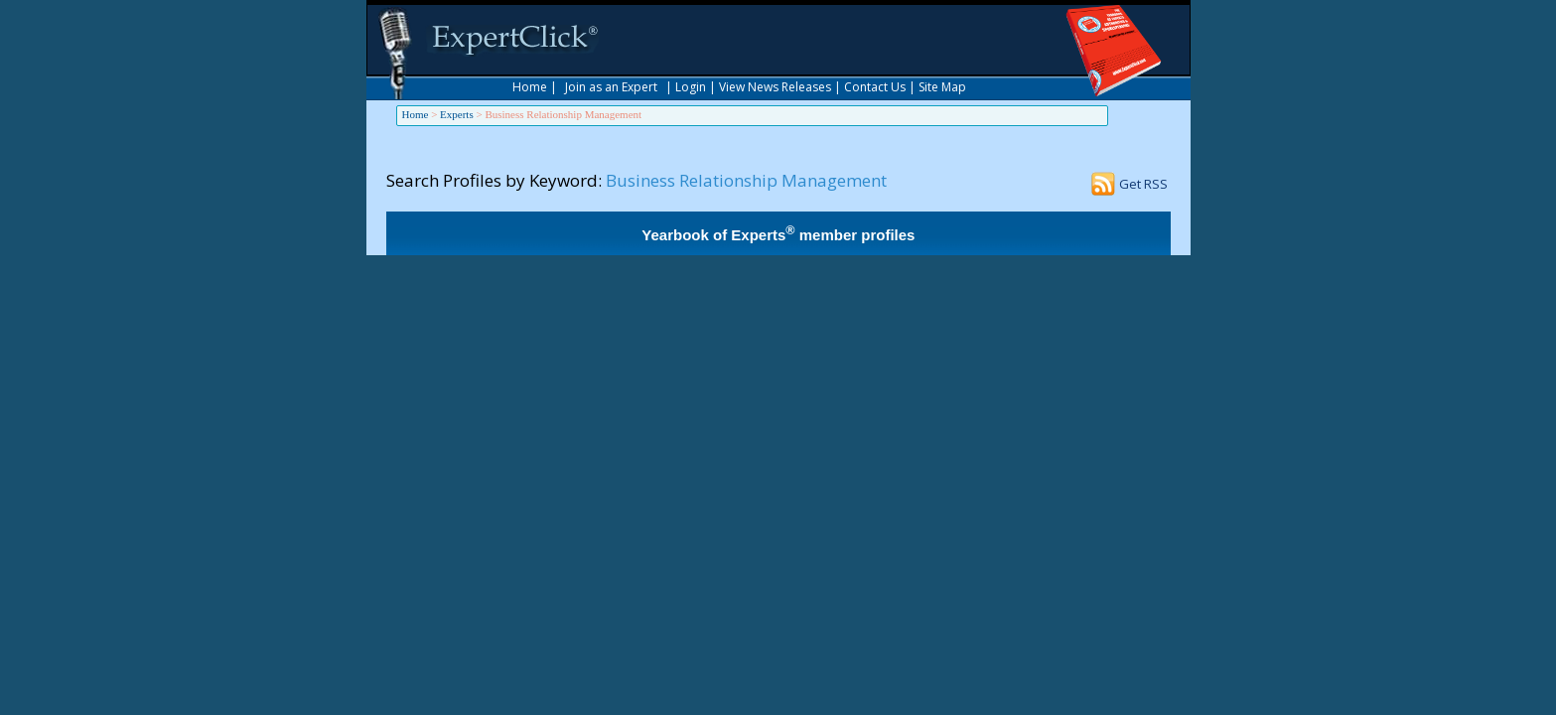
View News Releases (775, 86)
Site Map (942, 86)
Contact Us (875, 86)
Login (690, 86)
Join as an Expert (611, 86)
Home (529, 86)
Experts (457, 114)
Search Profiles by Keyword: (494, 180)
